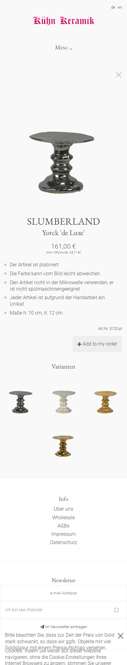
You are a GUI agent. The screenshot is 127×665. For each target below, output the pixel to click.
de (113, 7)
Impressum (63, 534)
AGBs (63, 526)
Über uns (63, 509)
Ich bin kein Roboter (24, 609)
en (120, 7)
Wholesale (63, 517)
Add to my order (97, 344)
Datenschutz (63, 542)
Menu (62, 47)
